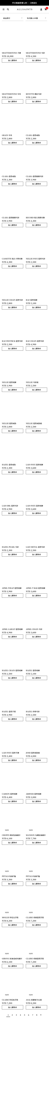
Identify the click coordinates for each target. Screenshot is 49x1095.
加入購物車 (12, 60)
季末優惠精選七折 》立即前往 (24, 2)
